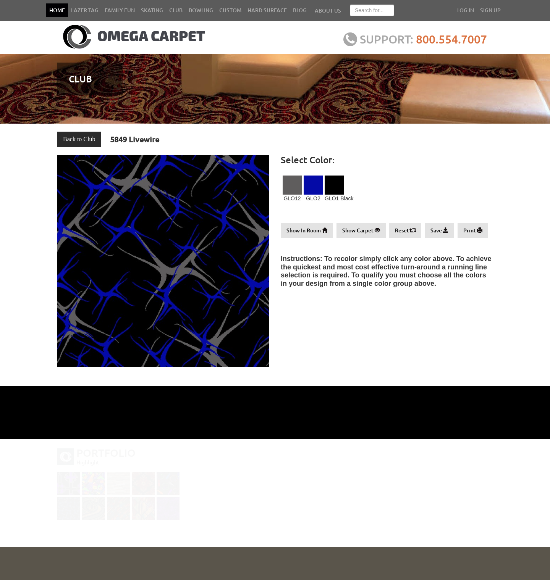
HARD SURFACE (267, 10)
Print (472, 230)
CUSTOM (230, 10)
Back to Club (79, 139)
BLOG (300, 10)
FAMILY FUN (120, 10)
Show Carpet (361, 230)
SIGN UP (490, 10)
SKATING (152, 10)
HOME (57, 10)
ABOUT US (328, 10)
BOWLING (201, 10)
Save (439, 230)
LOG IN (465, 10)
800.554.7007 (455, 39)
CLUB (176, 10)
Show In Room (306, 230)
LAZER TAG (85, 10)
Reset (405, 230)
